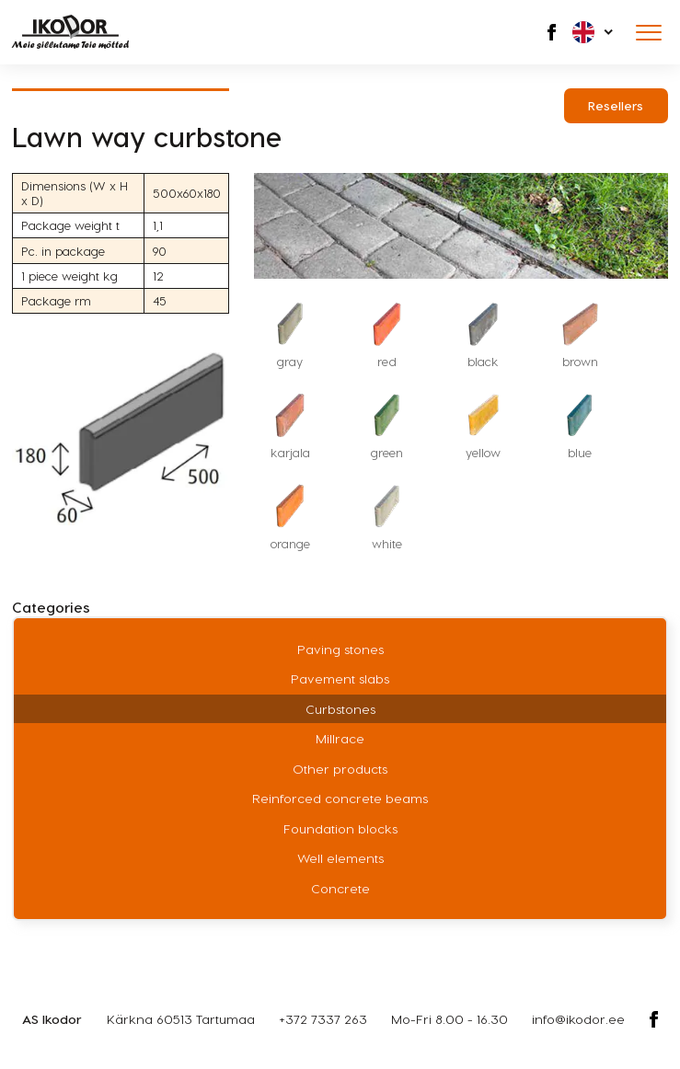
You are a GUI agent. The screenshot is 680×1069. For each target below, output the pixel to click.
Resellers (615, 105)
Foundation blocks (340, 828)
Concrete (340, 888)
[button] (594, 32)
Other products (340, 768)
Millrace (340, 738)
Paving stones (340, 649)
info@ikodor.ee (578, 1019)
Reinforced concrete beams (340, 798)
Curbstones (340, 709)
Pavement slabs (340, 678)
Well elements (340, 858)
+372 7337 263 (323, 1019)
